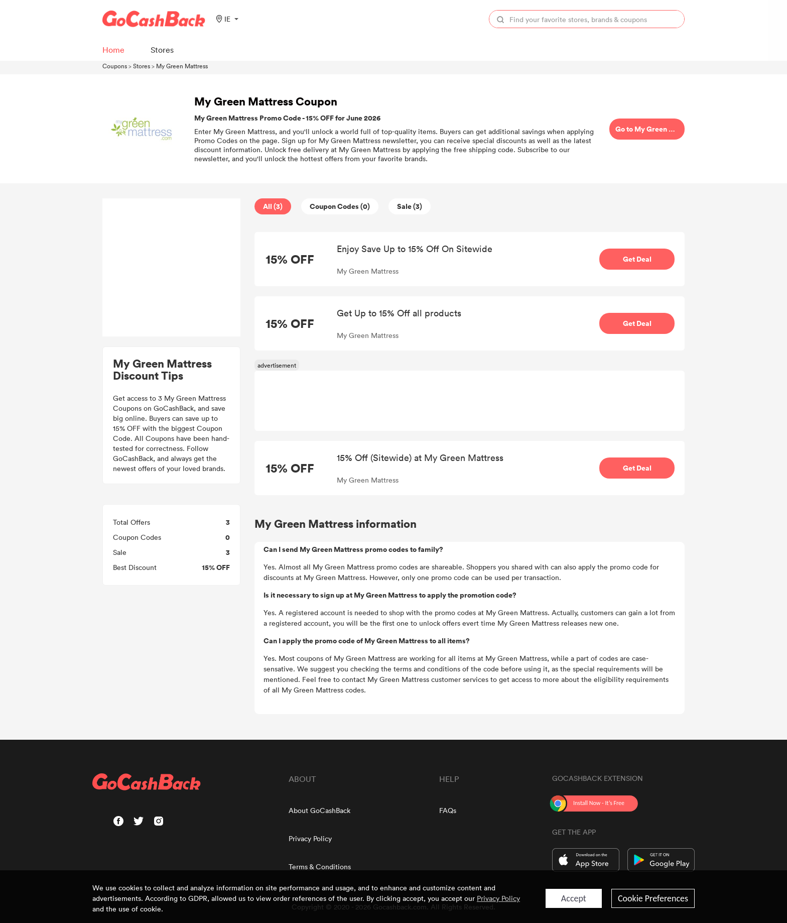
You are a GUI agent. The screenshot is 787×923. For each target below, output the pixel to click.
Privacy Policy (310, 838)
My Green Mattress (182, 65)
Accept (573, 898)
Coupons (114, 65)
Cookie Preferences (653, 898)
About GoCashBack (319, 810)
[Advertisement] (171, 267)
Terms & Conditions (320, 866)
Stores (141, 65)
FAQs (447, 810)
